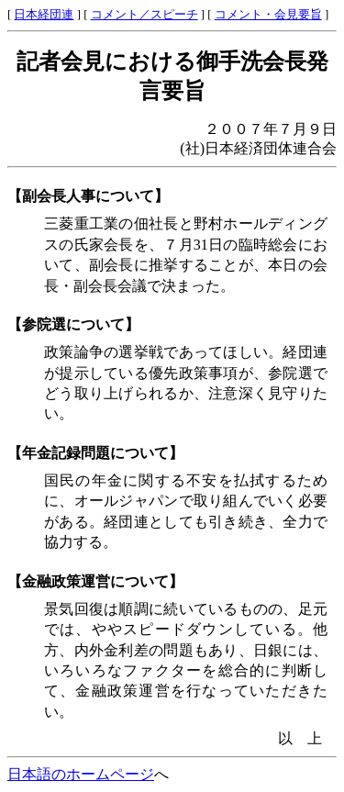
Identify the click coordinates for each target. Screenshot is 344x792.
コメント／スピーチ (144, 14)
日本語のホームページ (80, 774)
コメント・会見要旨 (268, 14)
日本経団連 (43, 14)
